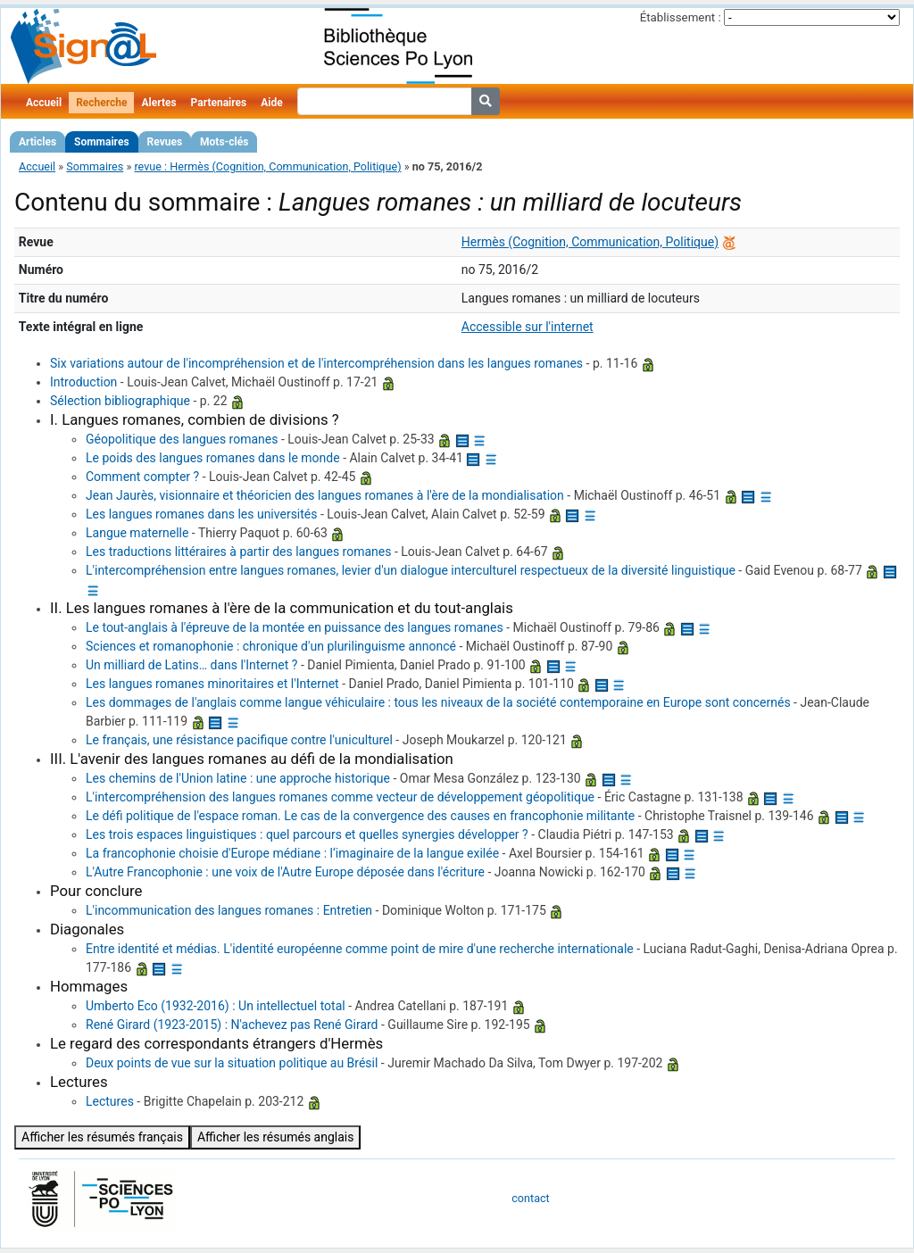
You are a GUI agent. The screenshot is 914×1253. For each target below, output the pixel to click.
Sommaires (101, 142)
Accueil (44, 102)
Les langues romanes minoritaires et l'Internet (212, 683)
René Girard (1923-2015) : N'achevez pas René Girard (232, 1024)
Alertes (158, 102)
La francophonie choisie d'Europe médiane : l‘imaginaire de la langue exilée (292, 853)
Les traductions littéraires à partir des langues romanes (238, 551)
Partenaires (219, 102)
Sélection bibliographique (120, 401)
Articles (37, 142)
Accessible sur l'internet (527, 326)
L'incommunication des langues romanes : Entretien (229, 910)
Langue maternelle (137, 533)
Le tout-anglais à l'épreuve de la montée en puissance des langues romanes (294, 627)
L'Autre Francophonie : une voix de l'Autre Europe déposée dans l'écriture (285, 872)
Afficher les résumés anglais (275, 1137)
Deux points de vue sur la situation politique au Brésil (232, 1063)
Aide (271, 102)
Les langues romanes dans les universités (202, 514)
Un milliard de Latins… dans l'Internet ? (191, 665)
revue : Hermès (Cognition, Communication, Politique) (267, 166)
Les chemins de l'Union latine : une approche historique (238, 778)
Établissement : (680, 17)
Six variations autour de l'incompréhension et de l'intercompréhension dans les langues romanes (316, 363)
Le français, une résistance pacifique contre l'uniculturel (239, 740)
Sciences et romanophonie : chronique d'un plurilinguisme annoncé (271, 646)
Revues (165, 142)
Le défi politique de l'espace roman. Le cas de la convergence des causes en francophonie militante (360, 816)
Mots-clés (224, 142)
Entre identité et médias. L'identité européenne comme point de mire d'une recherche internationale (360, 949)
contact (530, 1198)
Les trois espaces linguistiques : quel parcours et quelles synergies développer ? (307, 834)
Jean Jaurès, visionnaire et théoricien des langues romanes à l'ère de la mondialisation (325, 495)
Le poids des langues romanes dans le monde (213, 458)
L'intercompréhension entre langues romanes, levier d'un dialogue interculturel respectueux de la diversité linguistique (410, 570)
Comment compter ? (142, 476)
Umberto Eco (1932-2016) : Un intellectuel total (215, 1006)
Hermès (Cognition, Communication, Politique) (590, 242)
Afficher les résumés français (102, 1137)
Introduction (83, 382)
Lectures (110, 1101)
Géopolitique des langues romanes (182, 439)
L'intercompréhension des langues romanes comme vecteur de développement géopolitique (340, 797)
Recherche (101, 102)
